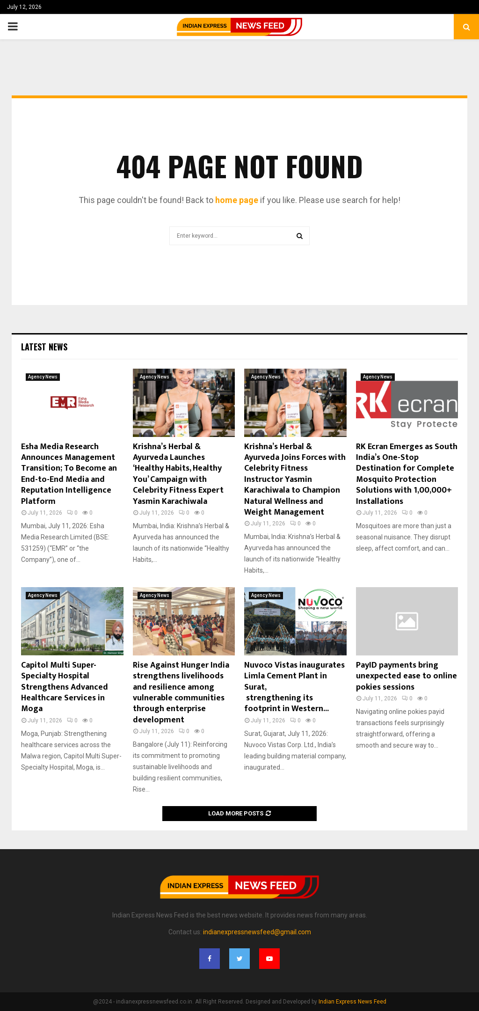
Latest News (44, 347)
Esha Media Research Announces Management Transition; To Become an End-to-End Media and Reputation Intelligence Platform (69, 474)
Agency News (43, 376)
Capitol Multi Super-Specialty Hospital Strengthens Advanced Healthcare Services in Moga (64, 687)
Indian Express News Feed (352, 1001)
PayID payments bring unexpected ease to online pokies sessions (406, 676)
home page (236, 200)
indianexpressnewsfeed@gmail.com (257, 932)
